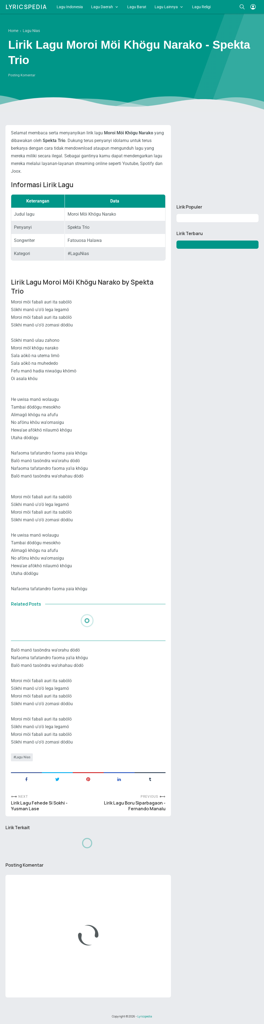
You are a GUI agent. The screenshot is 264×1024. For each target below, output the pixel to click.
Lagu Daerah (102, 7)
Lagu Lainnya (166, 7)
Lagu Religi (201, 7)
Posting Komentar (21, 75)
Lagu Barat (136, 7)
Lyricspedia (26, 7)
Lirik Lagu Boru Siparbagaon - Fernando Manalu (135, 806)
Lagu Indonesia (70, 7)
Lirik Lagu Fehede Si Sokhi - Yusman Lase (39, 806)
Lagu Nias (22, 757)
